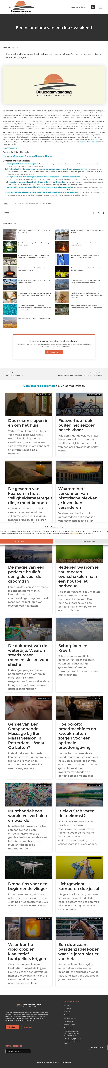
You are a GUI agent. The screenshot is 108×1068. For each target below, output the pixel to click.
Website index (69, 1028)
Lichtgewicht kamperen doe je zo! (22, 164)
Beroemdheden (69, 1024)
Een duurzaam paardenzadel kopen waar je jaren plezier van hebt (79, 951)
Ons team (67, 1008)
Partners (67, 1011)
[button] (100, 7)
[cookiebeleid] (74, 533)
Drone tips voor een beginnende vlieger (28, 886)
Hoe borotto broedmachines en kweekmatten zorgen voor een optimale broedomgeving (47, 169)
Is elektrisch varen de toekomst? (76, 813)
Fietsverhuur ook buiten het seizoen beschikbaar (76, 425)
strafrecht (94, 139)
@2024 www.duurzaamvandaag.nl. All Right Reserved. (54, 1062)
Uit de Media (68, 1021)
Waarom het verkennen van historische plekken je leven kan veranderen (40, 187)
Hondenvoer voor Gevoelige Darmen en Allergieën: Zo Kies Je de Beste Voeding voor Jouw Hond (87, 295)
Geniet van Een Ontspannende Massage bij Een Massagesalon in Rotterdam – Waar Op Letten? (26, 736)
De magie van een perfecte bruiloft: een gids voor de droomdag (36, 182)
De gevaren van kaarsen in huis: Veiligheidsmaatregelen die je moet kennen (42, 192)
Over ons (67, 1005)
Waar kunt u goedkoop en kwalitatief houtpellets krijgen (27, 951)
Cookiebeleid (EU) (70, 1018)
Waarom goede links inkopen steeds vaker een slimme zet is (71, 1033)
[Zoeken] (93, 7)
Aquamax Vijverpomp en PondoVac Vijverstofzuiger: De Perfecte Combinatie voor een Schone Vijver (34, 308)
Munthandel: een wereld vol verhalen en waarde (27, 816)
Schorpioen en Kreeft (72, 648)
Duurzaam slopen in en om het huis (28, 423)
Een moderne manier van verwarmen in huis (34, 318)
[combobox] (80, 7)
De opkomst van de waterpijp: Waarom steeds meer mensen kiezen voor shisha (43, 177)
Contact (66, 1015)
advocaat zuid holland (37, 203)
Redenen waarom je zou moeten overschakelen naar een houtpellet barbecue (78, 576)
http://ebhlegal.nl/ (10, 148)
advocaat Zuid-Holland (88, 142)
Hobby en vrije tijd (10, 48)
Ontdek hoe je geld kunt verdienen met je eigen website (72, 1041)
